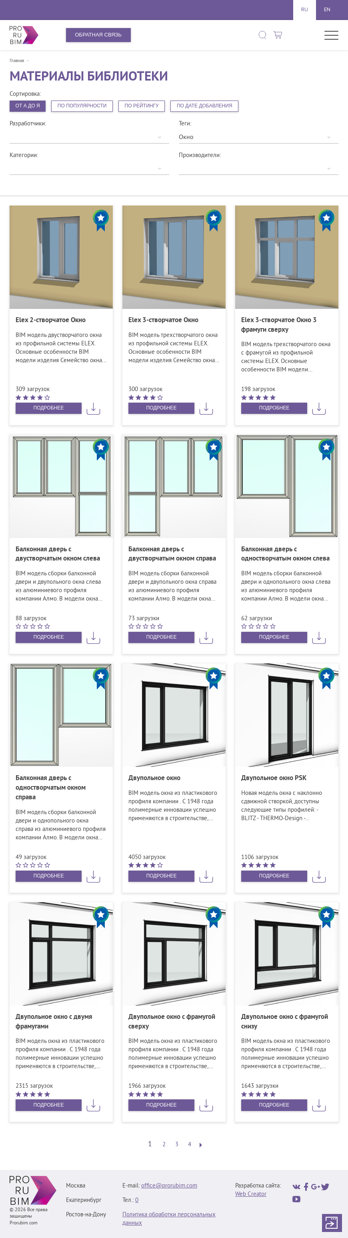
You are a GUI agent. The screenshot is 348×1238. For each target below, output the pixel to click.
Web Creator (250, 1195)
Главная (17, 61)
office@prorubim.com (169, 1187)
